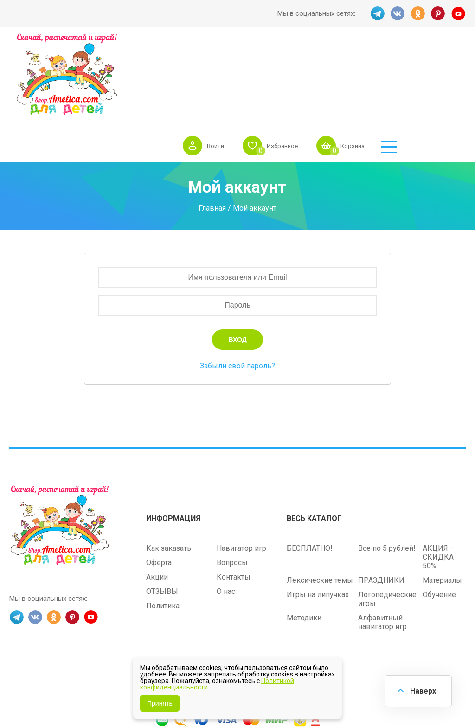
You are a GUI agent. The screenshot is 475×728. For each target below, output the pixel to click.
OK (418, 13)
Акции (157, 505)
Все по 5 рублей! (387, 476)
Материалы (442, 508)
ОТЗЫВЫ (162, 519)
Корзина (419, 57)
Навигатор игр (241, 476)
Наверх (422, 690)
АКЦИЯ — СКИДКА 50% (439, 485)
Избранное (345, 57)
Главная (212, 137)
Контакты (233, 505)
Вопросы (232, 491)
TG (377, 13)
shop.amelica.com (295, 610)
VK (397, 13)
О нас (226, 519)
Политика (163, 534)
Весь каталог (314, 447)
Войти (275, 57)
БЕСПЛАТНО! (310, 476)
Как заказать (168, 476)
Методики (304, 546)
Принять (160, 703)
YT (459, 13)
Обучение (439, 523)
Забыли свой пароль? (237, 295)
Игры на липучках (318, 523)
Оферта (159, 491)
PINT (438, 13)
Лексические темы (320, 508)
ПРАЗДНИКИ (381, 508)
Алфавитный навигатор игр (382, 551)
